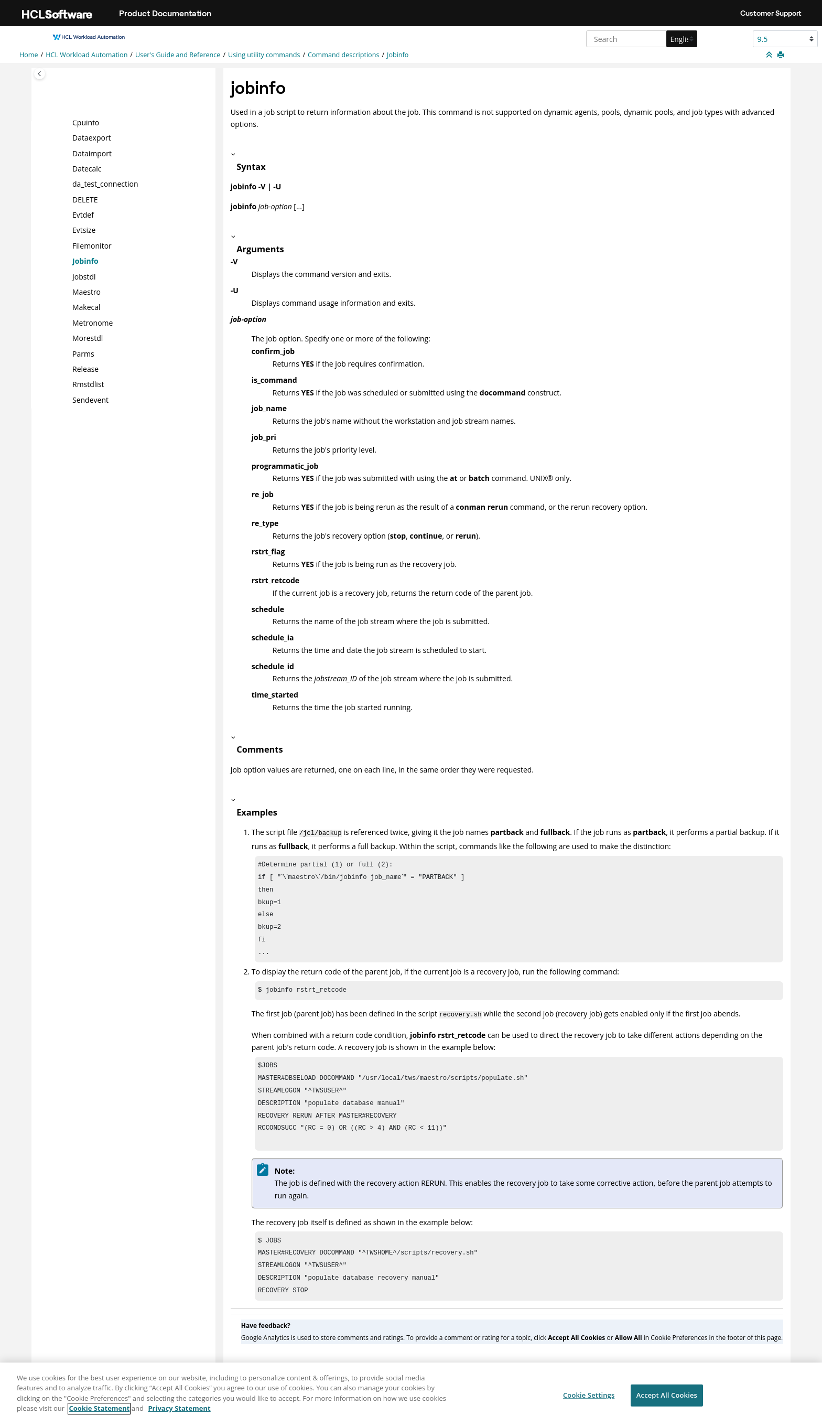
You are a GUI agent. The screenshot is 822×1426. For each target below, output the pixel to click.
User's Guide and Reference (177, 54)
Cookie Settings (588, 1400)
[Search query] (640, 38)
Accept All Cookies (666, 1400)
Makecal (86, 307)
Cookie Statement (99, 1414)
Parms (83, 353)
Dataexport (91, 138)
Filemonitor (92, 246)
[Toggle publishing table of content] (39, 73)
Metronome (92, 323)
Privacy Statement (179, 1414)
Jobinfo (397, 54)
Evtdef (83, 215)
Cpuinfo (85, 122)
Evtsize (83, 230)
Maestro (86, 292)
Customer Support (771, 13)
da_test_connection (105, 184)
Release (85, 369)
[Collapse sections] (770, 55)
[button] (68, 122)
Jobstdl (84, 276)
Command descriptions (343, 54)
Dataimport (92, 153)
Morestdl (87, 338)
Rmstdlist (88, 384)
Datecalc (87, 169)
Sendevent (90, 400)
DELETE (85, 199)
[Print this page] (781, 55)
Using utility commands (264, 54)
